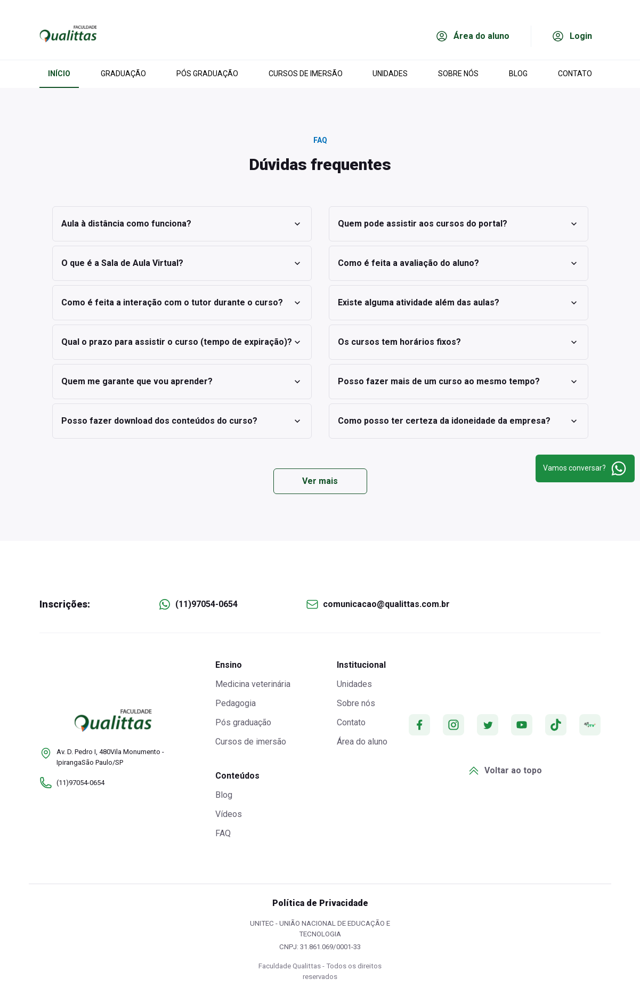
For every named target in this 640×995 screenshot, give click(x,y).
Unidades (354, 684)
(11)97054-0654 (206, 604)
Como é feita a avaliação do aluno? (458, 263)
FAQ (223, 833)
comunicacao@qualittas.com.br (386, 604)
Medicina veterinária (252, 684)
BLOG (518, 73)
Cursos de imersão (250, 742)
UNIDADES (390, 73)
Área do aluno (362, 742)
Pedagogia (235, 703)
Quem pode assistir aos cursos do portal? (458, 224)
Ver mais (320, 481)
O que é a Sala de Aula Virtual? (182, 263)
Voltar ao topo (504, 770)
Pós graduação (243, 722)
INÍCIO (59, 73)
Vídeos (228, 814)
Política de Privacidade (320, 903)
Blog (223, 795)
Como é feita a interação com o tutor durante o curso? (182, 302)
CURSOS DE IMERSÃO (306, 73)
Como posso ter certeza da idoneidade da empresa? (458, 421)
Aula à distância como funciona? (182, 224)
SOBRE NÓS (458, 73)
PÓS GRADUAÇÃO (207, 73)
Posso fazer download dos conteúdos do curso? (182, 421)
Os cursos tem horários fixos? (458, 342)
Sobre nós (356, 703)
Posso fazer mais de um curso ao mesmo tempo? (458, 381)
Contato (351, 722)
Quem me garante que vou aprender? (182, 381)
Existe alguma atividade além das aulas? (458, 302)
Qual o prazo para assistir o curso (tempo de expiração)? (182, 342)
